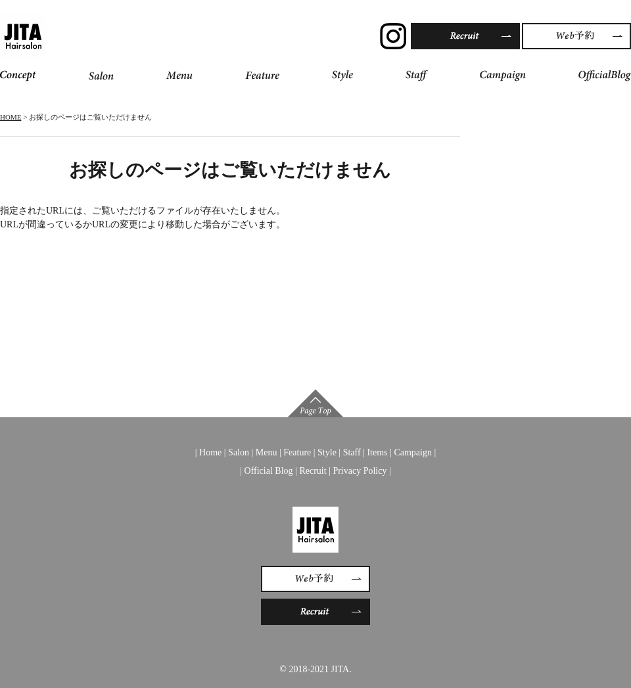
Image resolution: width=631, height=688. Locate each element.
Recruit (312, 471)
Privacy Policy (359, 471)
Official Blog (269, 471)
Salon (238, 452)
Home (210, 452)
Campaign (413, 452)
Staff (352, 452)
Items (377, 452)
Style (327, 452)
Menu (266, 452)
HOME (10, 117)
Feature (297, 452)
